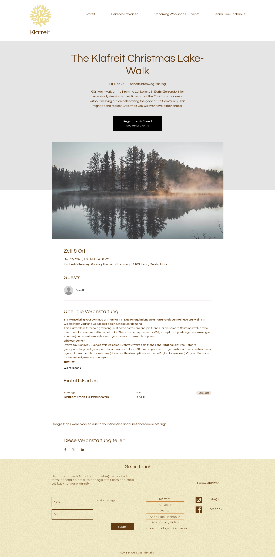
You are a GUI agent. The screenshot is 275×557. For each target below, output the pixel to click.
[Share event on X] (74, 449)
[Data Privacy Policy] (165, 522)
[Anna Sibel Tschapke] (165, 517)
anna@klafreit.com (105, 480)
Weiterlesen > (73, 367)
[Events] (164, 510)
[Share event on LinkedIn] (82, 449)
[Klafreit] (164, 499)
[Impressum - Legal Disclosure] (165, 528)
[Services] (165, 504)
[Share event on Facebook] (65, 449)
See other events (137, 125)
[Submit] (122, 526)
